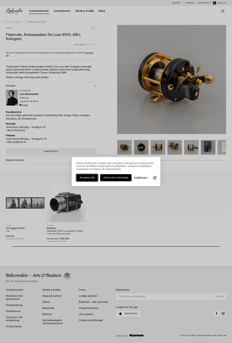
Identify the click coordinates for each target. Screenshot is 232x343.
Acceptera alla (87, 177)
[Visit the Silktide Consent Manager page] (154, 177)
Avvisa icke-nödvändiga (115, 177)
